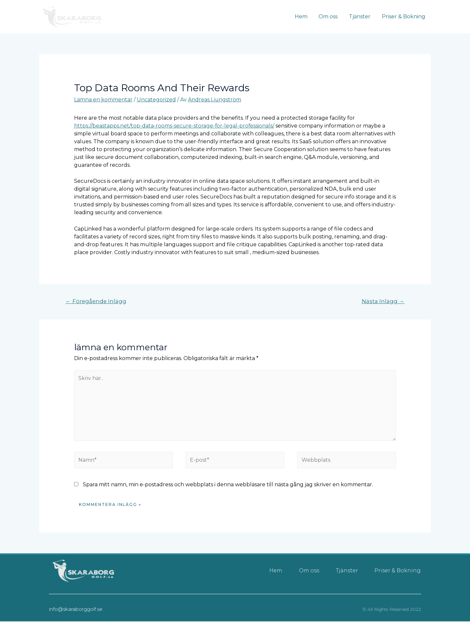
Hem (304, 16)
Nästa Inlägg (383, 301)
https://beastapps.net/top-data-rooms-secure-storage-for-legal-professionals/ (174, 126)
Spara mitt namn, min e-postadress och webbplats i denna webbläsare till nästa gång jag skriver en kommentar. (228, 485)
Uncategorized (156, 99)
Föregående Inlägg (96, 301)
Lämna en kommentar (103, 99)
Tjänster (361, 16)
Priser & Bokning (404, 16)
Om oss (330, 16)
